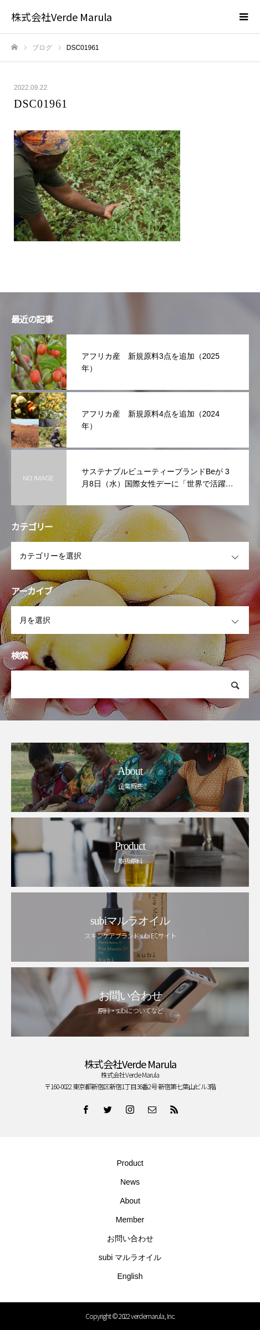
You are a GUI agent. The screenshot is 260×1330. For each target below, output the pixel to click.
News (130, 1181)
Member (130, 1219)
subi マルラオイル (130, 1257)
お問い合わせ (130, 1238)
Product (129, 1163)
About (130, 1200)
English (130, 1276)
